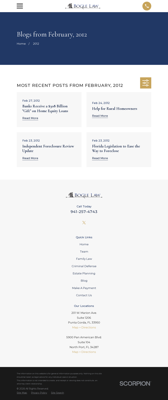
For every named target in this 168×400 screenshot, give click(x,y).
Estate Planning (84, 273)
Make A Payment (84, 288)
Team (84, 251)
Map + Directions (84, 327)
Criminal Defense (84, 266)
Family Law (84, 258)
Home (84, 244)
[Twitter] (84, 223)
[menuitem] (22, 393)
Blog (84, 280)
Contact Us (84, 295)
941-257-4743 (84, 211)
